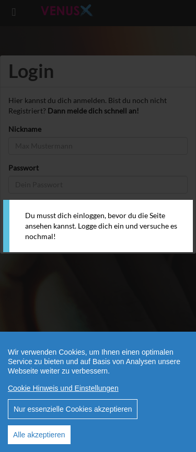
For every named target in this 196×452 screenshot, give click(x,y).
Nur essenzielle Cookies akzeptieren (73, 409)
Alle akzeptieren (39, 435)
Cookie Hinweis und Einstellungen (63, 388)
